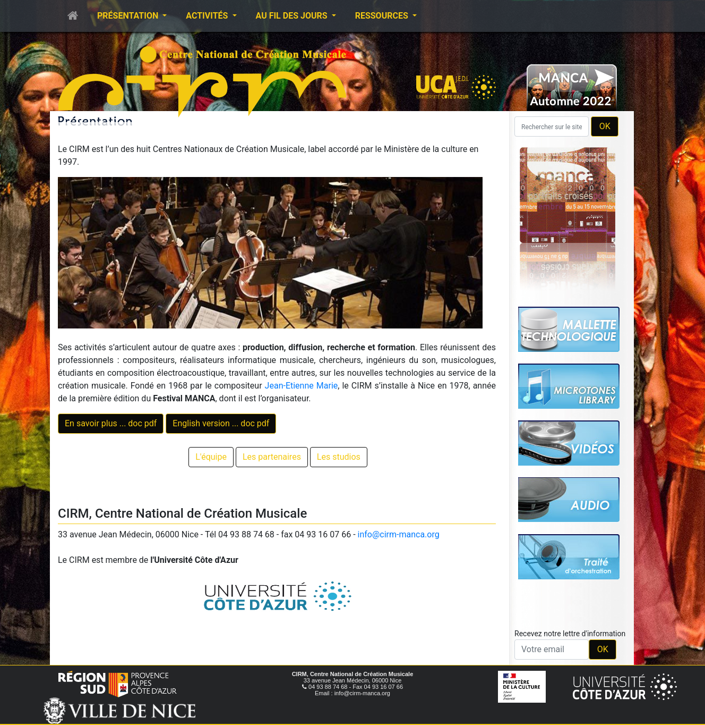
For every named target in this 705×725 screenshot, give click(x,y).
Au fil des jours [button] (293, 16)
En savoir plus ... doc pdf (111, 423)
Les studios (338, 457)
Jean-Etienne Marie (301, 386)
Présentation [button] (128, 16)
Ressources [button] (382, 16)
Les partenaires (272, 457)
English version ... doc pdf (221, 423)
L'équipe (211, 457)
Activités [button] (208, 16)
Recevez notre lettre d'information (569, 633)
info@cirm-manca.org (399, 534)
